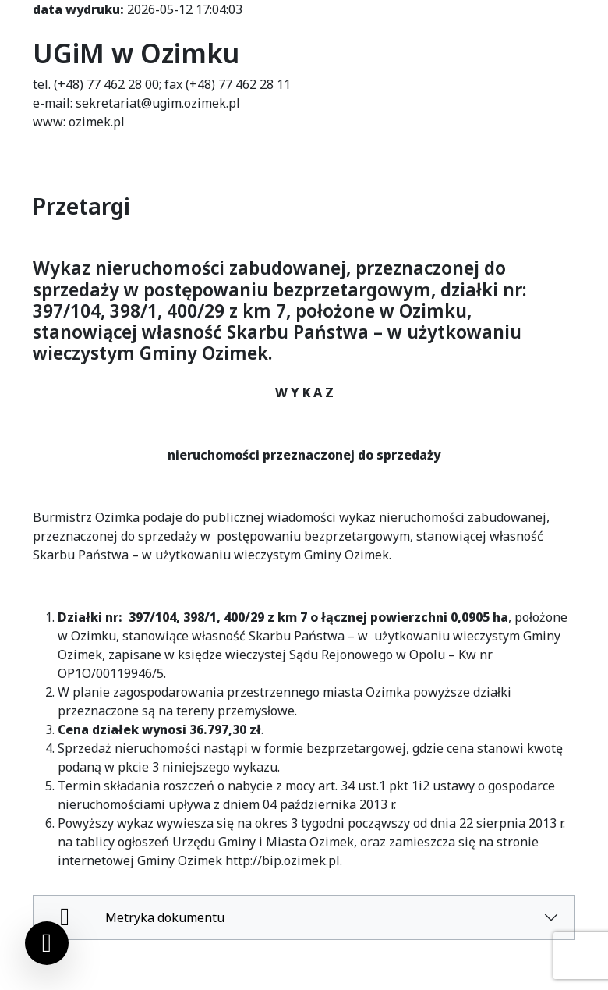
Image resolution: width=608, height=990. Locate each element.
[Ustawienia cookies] (47, 943)
